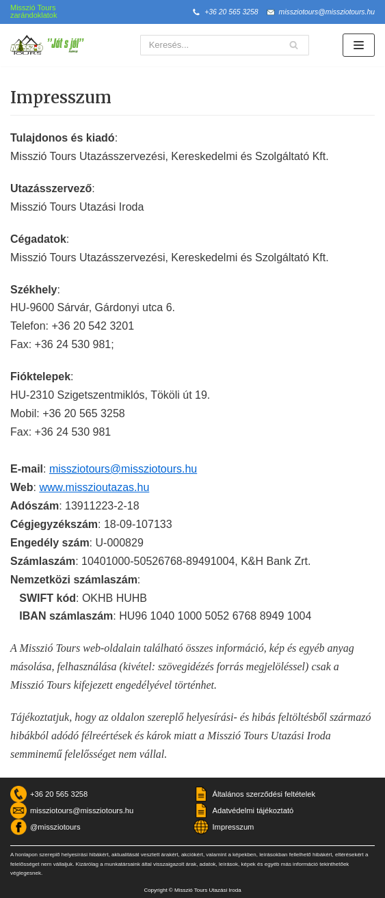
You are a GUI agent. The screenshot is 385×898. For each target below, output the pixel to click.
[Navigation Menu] (359, 45)
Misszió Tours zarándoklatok (33, 11)
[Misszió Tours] (51, 45)
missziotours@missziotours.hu (327, 12)
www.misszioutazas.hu (94, 487)
